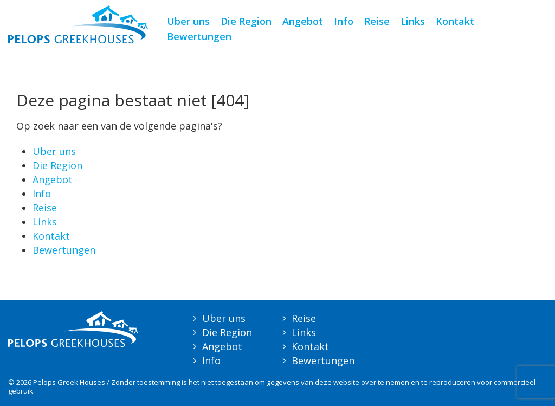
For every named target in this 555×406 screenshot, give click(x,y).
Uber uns (188, 21)
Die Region (246, 21)
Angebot (302, 21)
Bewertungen (199, 36)
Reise (377, 21)
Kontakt (455, 21)
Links (413, 21)
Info (343, 21)
